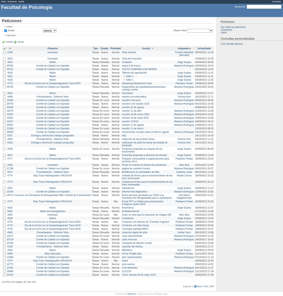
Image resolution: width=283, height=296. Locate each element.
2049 (10, 165)
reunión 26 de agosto (133, 107)
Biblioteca (127, 250)
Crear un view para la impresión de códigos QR (146, 214)
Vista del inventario (132, 58)
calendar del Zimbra (132, 246)
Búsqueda (240, 6)
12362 (10, 267)
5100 (10, 246)
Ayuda (21, 1)
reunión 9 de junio (131, 100)
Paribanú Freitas (184, 83)
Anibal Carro (184, 232)
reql (124, 135)
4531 (10, 76)
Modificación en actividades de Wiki (140, 172)
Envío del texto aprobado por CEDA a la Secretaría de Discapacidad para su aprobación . (147, 196)
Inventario (52, 52)
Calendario (226, 29)
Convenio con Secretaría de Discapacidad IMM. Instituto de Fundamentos (52, 195)
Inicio (3, 1)
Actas (125, 260)
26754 (10, 103)
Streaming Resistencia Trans (137, 83)
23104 (10, 274)
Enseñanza (128, 207)
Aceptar (9, 42)
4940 (10, 232)
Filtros (9, 27)
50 (25, 282)
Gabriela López (184, 172)
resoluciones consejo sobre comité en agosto (145, 132)
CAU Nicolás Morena (232, 44)
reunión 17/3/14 (130, 121)
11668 (10, 257)
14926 (10, 100)
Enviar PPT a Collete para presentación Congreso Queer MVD (142, 203)
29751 (10, 69)
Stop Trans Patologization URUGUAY (52, 175)
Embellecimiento (130, 211)
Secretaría (127, 93)
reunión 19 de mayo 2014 (135, 118)
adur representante (132, 257)
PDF (212, 286)
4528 (10, 149)
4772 (10, 201)
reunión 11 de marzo (132, 128)
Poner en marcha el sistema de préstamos (144, 165)
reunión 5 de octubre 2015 (135, 103)
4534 (10, 207)
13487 (10, 114)
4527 (10, 155)
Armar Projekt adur (132, 253)
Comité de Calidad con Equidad (52, 65)
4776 (10, 229)
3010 (10, 58)
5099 (10, 96)
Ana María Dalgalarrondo (184, 196)
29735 (10, 87)
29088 (10, 271)
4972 (10, 172)
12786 (10, 243)
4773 (10, 181)
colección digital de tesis (134, 232)
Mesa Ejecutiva (53, 253)
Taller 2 (129, 76)
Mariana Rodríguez (184, 65)
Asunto (146, 48)
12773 (10, 264)
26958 (10, 132)
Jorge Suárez (184, 62)
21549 (10, 128)
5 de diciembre (129, 267)
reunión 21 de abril (131, 110)
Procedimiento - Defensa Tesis (53, 96)
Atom (199, 286)
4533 (10, 93)
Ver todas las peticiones (233, 27)
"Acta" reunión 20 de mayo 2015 (139, 274)
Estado (11, 30)
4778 (10, 221)
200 (34, 282)
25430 (10, 107)
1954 (10, 214)
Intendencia (128, 188)
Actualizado (204, 48)
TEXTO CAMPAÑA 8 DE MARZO (139, 69)
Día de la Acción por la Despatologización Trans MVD (53, 83)
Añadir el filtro (180, 30)
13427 (10, 121)
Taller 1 (129, 79)
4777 (10, 158)
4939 (10, 139)
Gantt (223, 32)
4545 (10, 62)
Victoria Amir (184, 96)
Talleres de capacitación (134, 72)
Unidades (127, 62)
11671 (10, 236)
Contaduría (127, 218)
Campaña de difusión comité (137, 243)
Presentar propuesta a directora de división (144, 155)
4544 (10, 250)
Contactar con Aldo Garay (135, 225)
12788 (10, 168)
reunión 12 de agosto (133, 125)
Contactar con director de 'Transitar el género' (146, 221)
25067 (10, 125)
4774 (10, 175)
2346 (10, 52)
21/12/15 (126, 271)
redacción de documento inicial (138, 139)
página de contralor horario (136, 168)
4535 (10, 218)
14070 (10, 110)
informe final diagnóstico (134, 191)
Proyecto (53, 48)
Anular (21, 42)
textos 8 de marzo (131, 65)
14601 (10, 118)
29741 (10, 195)
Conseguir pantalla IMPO (135, 229)
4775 (10, 225)
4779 (10, 83)
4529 (10, 72)
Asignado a (184, 48)
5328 (10, 142)
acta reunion (128, 264)
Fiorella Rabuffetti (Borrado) (184, 53)
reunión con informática (134, 96)
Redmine (131, 294)
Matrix (52, 62)
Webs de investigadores (52, 211)
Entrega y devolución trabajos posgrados (52, 135)
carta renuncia (129, 239)
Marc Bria (184, 165)
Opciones (11, 35)
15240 (10, 191)
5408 (10, 253)
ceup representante (132, 236)
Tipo (95, 48)
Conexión (276, 1)
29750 (10, 65)
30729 (10, 239)
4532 (10, 188)
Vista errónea (129, 52)
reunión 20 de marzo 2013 (135, 114)
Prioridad (115, 48)
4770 (10, 260)
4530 (10, 79)
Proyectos (12, 1)
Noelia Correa (184, 175)
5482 (10, 211)
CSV (206, 286)
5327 (10, 135)
